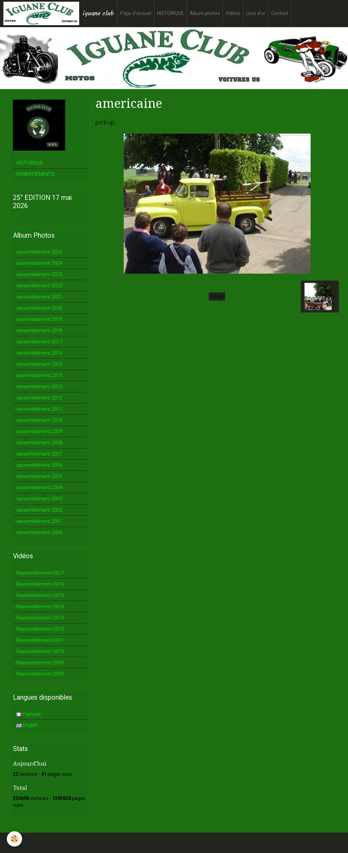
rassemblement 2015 (39, 364)
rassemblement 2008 (39, 442)
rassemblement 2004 (39, 487)
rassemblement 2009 (39, 431)
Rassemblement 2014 (40, 606)
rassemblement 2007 (39, 454)
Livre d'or (255, 13)
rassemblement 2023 (39, 274)
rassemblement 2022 (39, 285)
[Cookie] (14, 839)
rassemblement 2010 (39, 420)
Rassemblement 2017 (40, 573)
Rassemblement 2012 (40, 629)
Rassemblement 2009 (40, 662)
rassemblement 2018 (39, 330)
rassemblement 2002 (39, 510)
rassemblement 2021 (39, 297)
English (27, 725)
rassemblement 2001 (39, 521)
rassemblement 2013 (39, 386)
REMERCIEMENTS (35, 174)
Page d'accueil (135, 13)
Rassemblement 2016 (40, 584)
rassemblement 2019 (39, 319)
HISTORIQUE (170, 13)
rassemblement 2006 (39, 465)
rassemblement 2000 (39, 532)
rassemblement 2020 (39, 308)
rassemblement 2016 (39, 353)
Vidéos (233, 13)
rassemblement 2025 (39, 252)
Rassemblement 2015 (40, 595)
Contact (279, 13)
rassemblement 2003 (39, 498)
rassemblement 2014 (39, 375)
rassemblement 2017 (39, 341)
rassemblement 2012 (39, 397)
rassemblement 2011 (39, 409)
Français (28, 714)
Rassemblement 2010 (40, 651)
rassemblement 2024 (39, 263)
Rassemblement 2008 (40, 674)
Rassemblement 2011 (40, 640)
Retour (217, 296)
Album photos (205, 13)
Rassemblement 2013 (40, 617)
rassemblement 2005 (39, 476)
